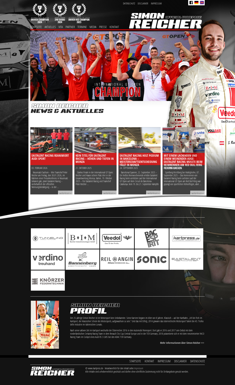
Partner (70, 26)
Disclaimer (143, 3)
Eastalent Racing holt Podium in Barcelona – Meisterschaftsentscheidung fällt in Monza (139, 181)
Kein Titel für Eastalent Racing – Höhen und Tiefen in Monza (95, 180)
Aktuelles (50, 26)
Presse (103, 26)
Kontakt (114, 26)
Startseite (36, 26)
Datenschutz (129, 3)
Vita (61, 26)
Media (93, 26)
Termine (82, 26)
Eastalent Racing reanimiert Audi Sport (50, 178)
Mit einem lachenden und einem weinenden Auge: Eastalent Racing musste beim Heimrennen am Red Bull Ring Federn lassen (183, 183)
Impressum (156, 3)
